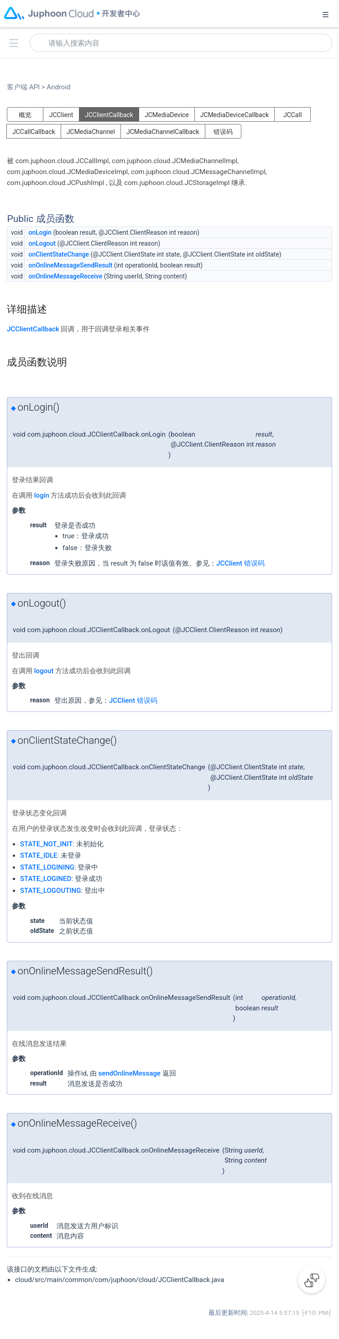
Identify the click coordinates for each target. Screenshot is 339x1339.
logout (44, 671)
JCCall (292, 114)
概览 (25, 114)
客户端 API (26, 87)
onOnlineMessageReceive (65, 276)
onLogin (40, 232)
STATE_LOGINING (47, 867)
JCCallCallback (33, 131)
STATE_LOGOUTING (50, 890)
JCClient (61, 114)
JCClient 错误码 (240, 563)
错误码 (223, 131)
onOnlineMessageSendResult (70, 265)
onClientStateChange (58, 254)
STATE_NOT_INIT (46, 844)
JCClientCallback (109, 114)
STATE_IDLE (38, 855)
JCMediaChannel (91, 131)
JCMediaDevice (167, 114)
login (41, 495)
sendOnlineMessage (129, 1073)
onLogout (42, 243)
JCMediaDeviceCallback (234, 114)
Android (58, 87)
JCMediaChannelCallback (162, 131)
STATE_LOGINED (45, 879)
